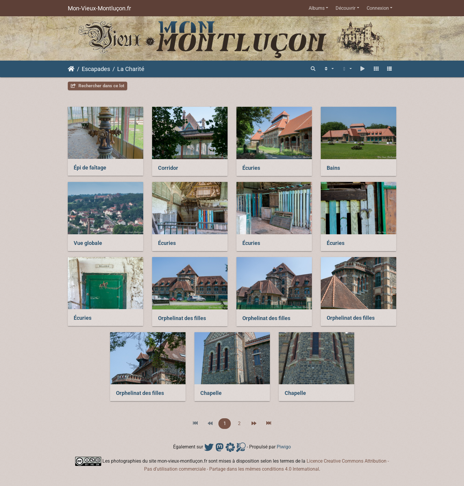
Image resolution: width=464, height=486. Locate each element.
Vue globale (88, 243)
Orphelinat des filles (182, 318)
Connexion (378, 8)
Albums (317, 8)
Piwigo (284, 447)
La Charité (130, 68)
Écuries (251, 168)
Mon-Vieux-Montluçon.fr (99, 8)
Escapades (96, 68)
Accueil (71, 69)
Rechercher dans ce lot (97, 85)
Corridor (168, 168)
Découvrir (345, 8)
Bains (333, 168)
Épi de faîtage (90, 168)
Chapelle (211, 393)
